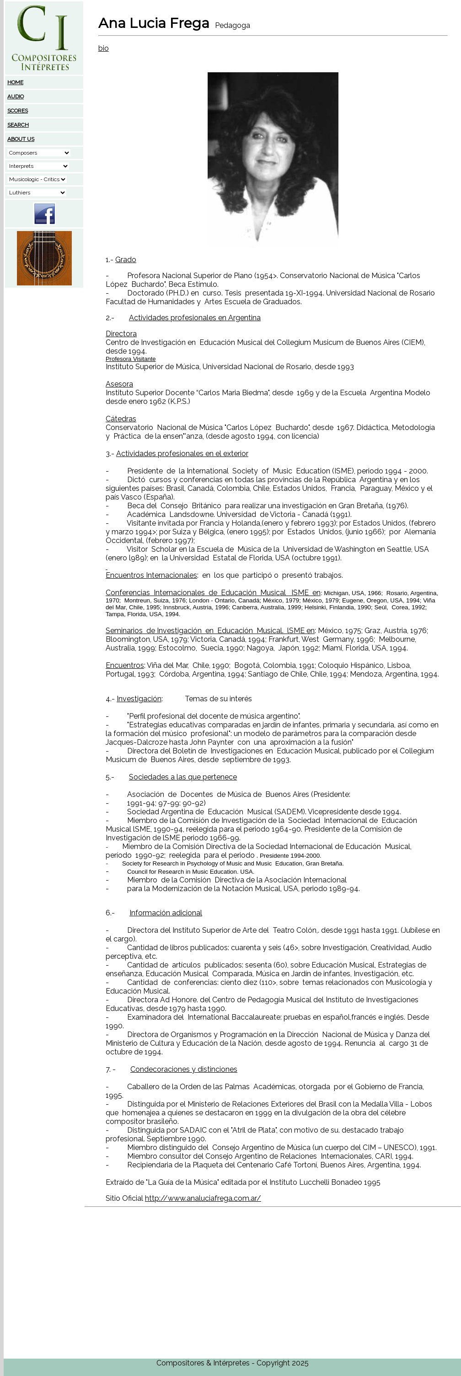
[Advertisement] (44, 346)
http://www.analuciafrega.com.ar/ (203, 1198)
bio (103, 48)
